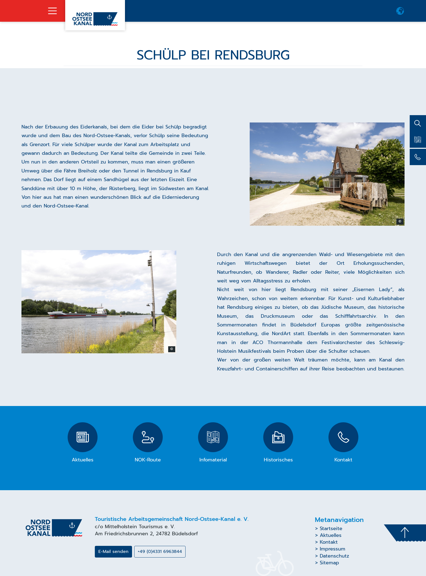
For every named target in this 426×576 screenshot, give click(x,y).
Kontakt (329, 542)
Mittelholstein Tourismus (134, 526)
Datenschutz (334, 556)
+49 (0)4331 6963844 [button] (160, 551)
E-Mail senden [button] (113, 551)
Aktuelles (331, 535)
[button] (400, 10)
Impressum (332, 549)
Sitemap (329, 562)
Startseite (331, 528)
